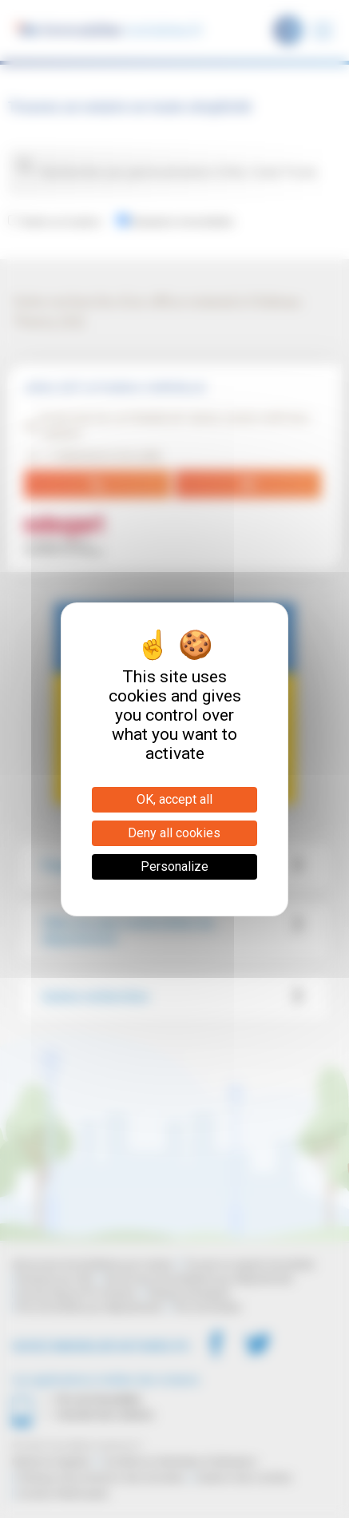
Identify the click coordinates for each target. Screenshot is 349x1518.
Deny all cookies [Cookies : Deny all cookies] (174, 832)
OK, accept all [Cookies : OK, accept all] (174, 799)
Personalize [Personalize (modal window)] (174, 866)
